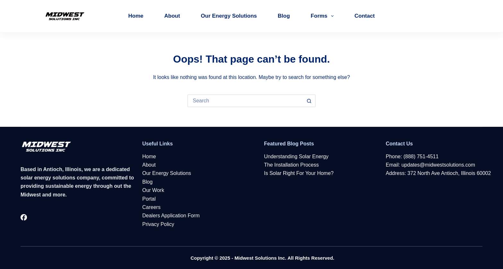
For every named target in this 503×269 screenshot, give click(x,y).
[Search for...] (245, 100)
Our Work (153, 190)
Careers (151, 207)
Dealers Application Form (171, 215)
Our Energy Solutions (229, 16)
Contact (364, 16)
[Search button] (309, 100)
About (172, 16)
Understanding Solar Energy (296, 156)
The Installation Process (291, 165)
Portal (149, 199)
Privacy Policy (158, 224)
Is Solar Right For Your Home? (299, 173)
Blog (284, 16)
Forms (323, 16)
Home (135, 16)
